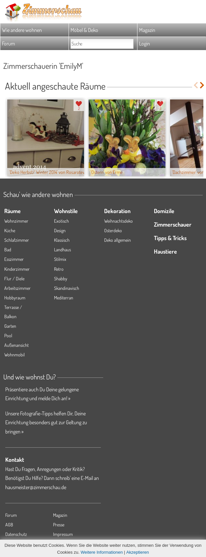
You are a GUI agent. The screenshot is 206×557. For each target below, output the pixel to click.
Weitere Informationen (102, 552)
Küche (9, 230)
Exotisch (61, 221)
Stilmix (60, 259)
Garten (10, 326)
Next (202, 85)
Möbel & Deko (84, 30)
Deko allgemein (117, 240)
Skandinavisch (66, 288)
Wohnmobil (14, 354)
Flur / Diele (14, 278)
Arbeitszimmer (17, 288)
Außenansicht (16, 345)
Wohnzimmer (16, 221)
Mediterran (63, 297)
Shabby (60, 278)
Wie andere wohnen (22, 30)
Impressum (63, 534)
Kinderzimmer (17, 269)
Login (144, 43)
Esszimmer (14, 259)
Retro (59, 269)
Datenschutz (16, 534)
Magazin (147, 30)
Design (60, 230)
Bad (7, 249)
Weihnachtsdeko (118, 221)
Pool (8, 335)
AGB (9, 524)
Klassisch (62, 240)
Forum (8, 43)
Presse (58, 524)
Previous (195, 85)
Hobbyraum (14, 297)
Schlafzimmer (16, 240)
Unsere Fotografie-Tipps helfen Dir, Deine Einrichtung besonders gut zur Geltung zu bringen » (46, 422)
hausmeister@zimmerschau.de (35, 487)
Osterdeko (113, 230)
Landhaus (62, 249)
